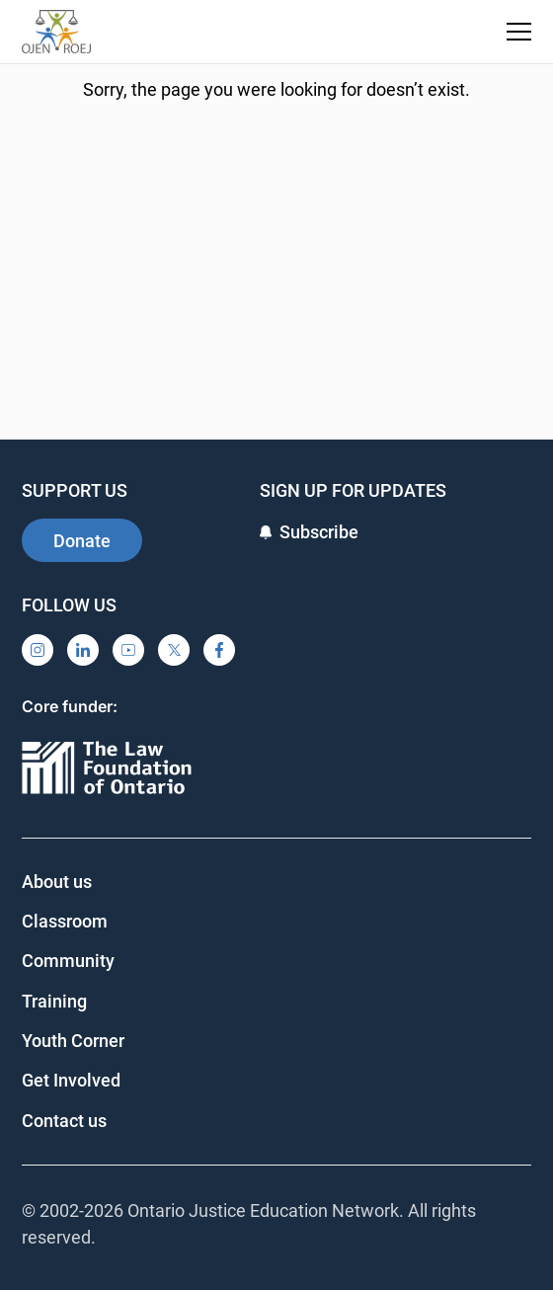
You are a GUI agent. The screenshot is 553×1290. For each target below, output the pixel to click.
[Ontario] (107, 769)
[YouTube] (128, 650)
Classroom (65, 921)
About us (57, 881)
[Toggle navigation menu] (519, 31)
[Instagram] (37, 650)
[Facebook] (219, 650)
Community (68, 960)
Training (54, 1001)
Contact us (64, 1120)
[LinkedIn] (83, 650)
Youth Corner (73, 1040)
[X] (174, 650)
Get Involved (71, 1080)
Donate (82, 540)
